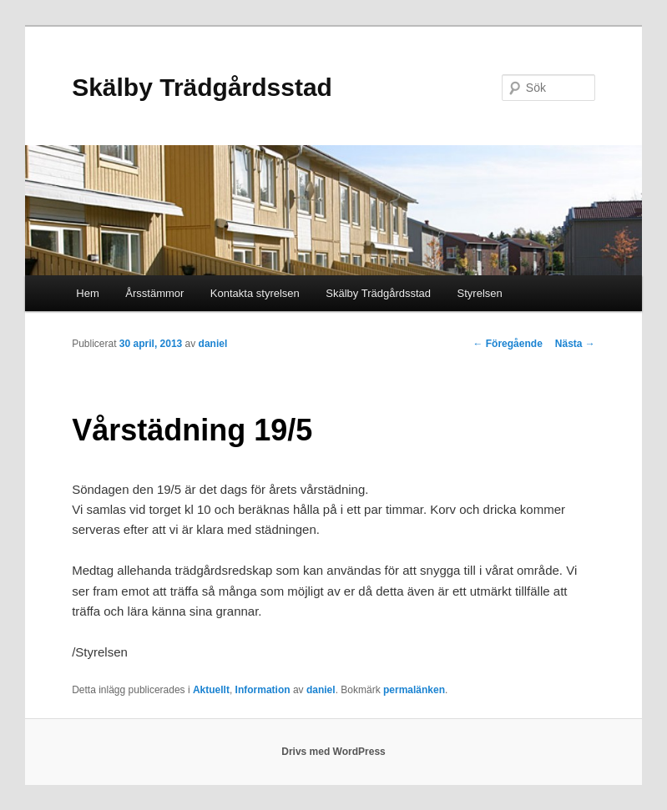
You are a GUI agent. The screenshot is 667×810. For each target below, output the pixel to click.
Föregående (507, 344)
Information (263, 690)
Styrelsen (480, 293)
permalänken (414, 690)
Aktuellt (211, 690)
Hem (87, 293)
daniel (213, 344)
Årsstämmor (154, 293)
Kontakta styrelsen (255, 293)
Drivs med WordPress (333, 751)
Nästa (575, 344)
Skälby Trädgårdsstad (202, 87)
